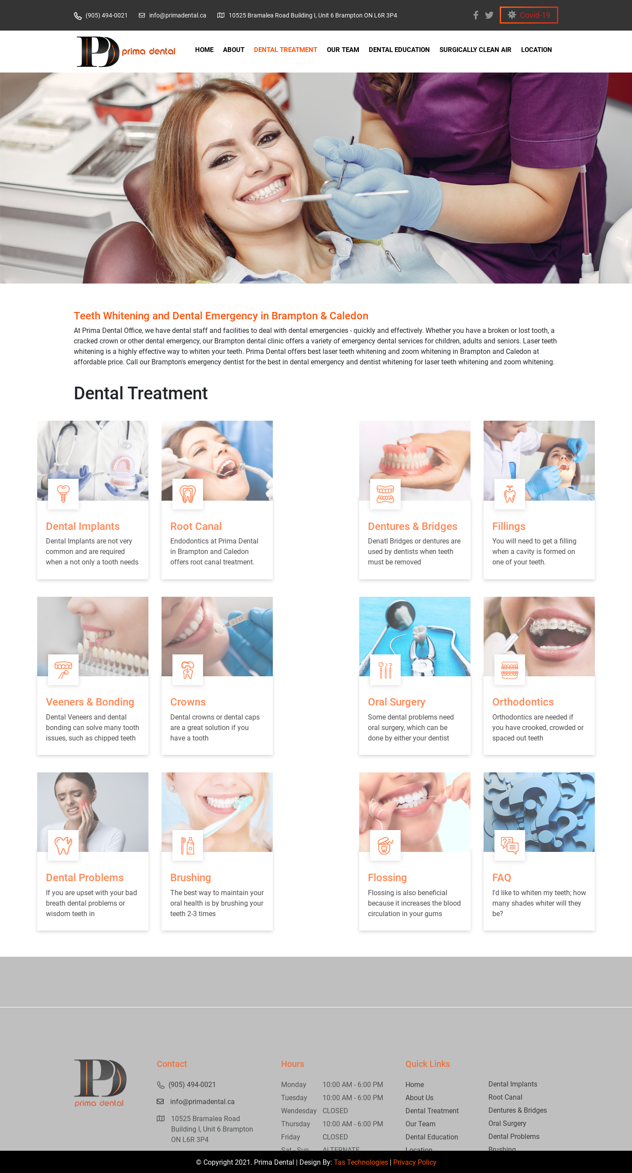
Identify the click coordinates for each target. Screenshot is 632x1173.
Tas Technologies (361, 1162)
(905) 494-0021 (101, 15)
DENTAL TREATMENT (285, 50)
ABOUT (233, 50)
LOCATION (536, 50)
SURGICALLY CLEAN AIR (476, 50)
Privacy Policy (414, 1162)
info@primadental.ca (172, 15)
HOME (204, 50)
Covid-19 (529, 15)
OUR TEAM (343, 50)
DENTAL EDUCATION (399, 50)
